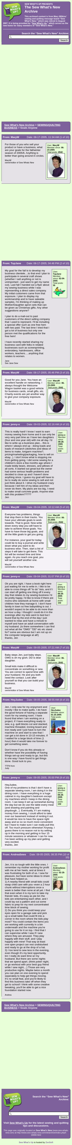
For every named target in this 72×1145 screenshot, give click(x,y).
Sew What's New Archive (19, 125)
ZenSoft (49, 1142)
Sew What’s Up (39, 23)
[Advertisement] (36, 82)
